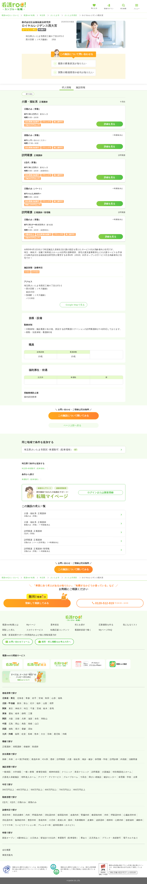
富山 (26, 703)
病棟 (4, 759)
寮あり (84, 838)
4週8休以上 (22, 838)
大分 (43, 734)
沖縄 (64, 734)
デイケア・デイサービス (49, 777)
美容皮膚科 (18, 815)
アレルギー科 (44, 825)
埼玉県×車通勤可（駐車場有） (34, 468)
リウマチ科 (7, 825)
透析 (52, 759)
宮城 (41, 698)
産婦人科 (62, 820)
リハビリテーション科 (25, 825)
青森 (28, 698)
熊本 (36, 734)
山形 (54, 698)
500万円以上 (37, 789)
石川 (32, 703)
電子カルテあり (130, 838)
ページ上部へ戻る (73, 425)
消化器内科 (50, 815)
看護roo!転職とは (10, 625)
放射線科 (130, 820)
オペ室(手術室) (22, 759)
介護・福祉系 (73, 759)
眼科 (70, 820)
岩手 (34, 698)
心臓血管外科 (130, 815)
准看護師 (17, 746)
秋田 (47, 698)
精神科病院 (54, 772)
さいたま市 (54, 15)
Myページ (31, 625)
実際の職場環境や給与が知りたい (76, 72)
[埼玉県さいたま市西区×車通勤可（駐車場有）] (73, 449)
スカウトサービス (34, 630)
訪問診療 (114, 759)
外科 (106, 815)
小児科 (52, 820)
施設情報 (80, 87)
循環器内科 (63, 815)
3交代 (12, 802)
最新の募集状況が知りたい (72, 63)
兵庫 (24, 718)
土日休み (34, 838)
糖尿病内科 (97, 815)
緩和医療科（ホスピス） (64, 825)
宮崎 (49, 734)
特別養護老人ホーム (122, 772)
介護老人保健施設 (10, 777)
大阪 (11, 718)
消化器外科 (7, 820)
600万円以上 (51, 789)
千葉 (32, 708)
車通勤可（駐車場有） (31, 479)
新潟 (19, 703)
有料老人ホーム (28, 777)
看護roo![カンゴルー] (10, 15)
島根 (30, 723)
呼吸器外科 (116, 815)
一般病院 (6, 772)
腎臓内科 (85, 815)
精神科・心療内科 (115, 820)
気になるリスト (130, 625)
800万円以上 (79, 789)
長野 (52, 703)
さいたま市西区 (71, 15)
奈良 (37, 718)
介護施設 (106, 772)
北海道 (20, 698)
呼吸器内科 (37, 815)
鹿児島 (57, 734)
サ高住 (83, 777)
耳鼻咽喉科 (80, 820)
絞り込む (28, 94)
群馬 (52, 708)
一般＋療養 (29, 772)
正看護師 (6, 746)
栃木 (45, 708)
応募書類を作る (106, 625)
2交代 (5, 802)
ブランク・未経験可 (111, 838)
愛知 (11, 713)
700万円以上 (65, 789)
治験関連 (133, 759)
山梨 (45, 703)
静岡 (24, 713)
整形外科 (32, 820)
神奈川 (18, 708)
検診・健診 (87, 759)
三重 (30, 713)
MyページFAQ (105, 630)
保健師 (27, 746)
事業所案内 (7, 855)
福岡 (17, 734)
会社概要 (6, 850)
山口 (37, 723)
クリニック (67, 772)
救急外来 (36, 759)
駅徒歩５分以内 (48, 838)
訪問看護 (61, 759)
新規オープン (8, 838)
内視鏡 (123, 759)
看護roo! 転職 (29, 15)
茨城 (39, 708)
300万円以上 (8, 789)
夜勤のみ (32, 802)
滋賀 (30, 718)
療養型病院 (41, 772)
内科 (28, 815)
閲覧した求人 (8, 630)
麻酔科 (139, 820)
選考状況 (55, 625)
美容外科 (6, 815)
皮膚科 (90, 820)
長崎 (30, 734)
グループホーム (70, 777)
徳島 (11, 729)
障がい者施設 (95, 777)
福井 (39, 703)
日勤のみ (22, 802)
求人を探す (80, 625)
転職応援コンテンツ (60, 630)
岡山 (17, 723)
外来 (11, 759)
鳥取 (24, 723)
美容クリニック (81, 772)
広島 (11, 723)
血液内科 (74, 815)
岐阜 (17, 713)
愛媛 (24, 729)
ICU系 (45, 759)
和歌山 (44, 718)
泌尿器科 (100, 820)
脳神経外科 (20, 820)
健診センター (110, 777)
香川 (17, 729)
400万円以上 (23, 789)
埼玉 (26, 708)
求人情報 (66, 87)
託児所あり (94, 838)
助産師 (35, 746)
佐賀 (23, 734)
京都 (17, 718)
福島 (60, 698)
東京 (11, 708)
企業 (135, 777)
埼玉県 (42, 15)
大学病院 (17, 772)
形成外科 (42, 820)
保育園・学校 (101, 759)
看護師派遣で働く (83, 630)
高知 (30, 729)
